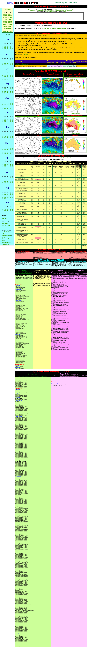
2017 (4, 19)
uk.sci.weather (6, 239)
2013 (7, 21)
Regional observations (59, 10)
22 (2, 48)
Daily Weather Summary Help (70, 158)
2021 (10, 16)
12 (5, 62)
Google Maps (6, 223)
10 (5, 46)
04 (4, 60)
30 (12, 64)
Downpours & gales (70, 9)
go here (26, 54)
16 (4, 47)
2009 (10, 23)
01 (10, 59)
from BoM (4, 218)
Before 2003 (7, 28)
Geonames (5, 227)
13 (10, 46)
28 (12, 48)
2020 (4, 17)
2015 (10, 19)
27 (10, 48)
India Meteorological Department (6, 242)
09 (4, 46)
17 (5, 47)
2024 (10, 14)
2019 (7, 17)
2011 (4, 23)
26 (5, 64)
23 (4, 48)
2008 (4, 24)
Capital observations (51, 10)
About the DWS (7, 31)
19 (5, 63)
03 (2, 60)
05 (5, 60)
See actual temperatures (75, 113)
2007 (7, 24)
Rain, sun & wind (62, 9)
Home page (7, 9)
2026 (4, 14)
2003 (10, 26)
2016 (7, 19)
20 (10, 47)
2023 (4, 16)
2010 (7, 23)
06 (7, 60)
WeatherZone (6, 231)
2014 (4, 21)
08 (2, 46)
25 (7, 48)
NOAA (3, 237)
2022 (7, 16)
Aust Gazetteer (6, 225)
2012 (10, 21)
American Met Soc (6, 235)
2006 (10, 24)
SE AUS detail (78, 94)
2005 (4, 26)
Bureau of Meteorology (50, 11)
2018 (10, 17)
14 (12, 46)
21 (12, 47)
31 (12, 108)
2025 (7, 14)
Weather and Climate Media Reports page (54, 28)
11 (7, 46)
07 (4, 75)
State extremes (32, 10)
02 (12, 59)
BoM (3, 233)
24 (5, 48)
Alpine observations (68, 10)
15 (2, 47)
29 (10, 64)
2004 (7, 26)
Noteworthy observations (41, 10)
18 (7, 47)
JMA (65, 11)
